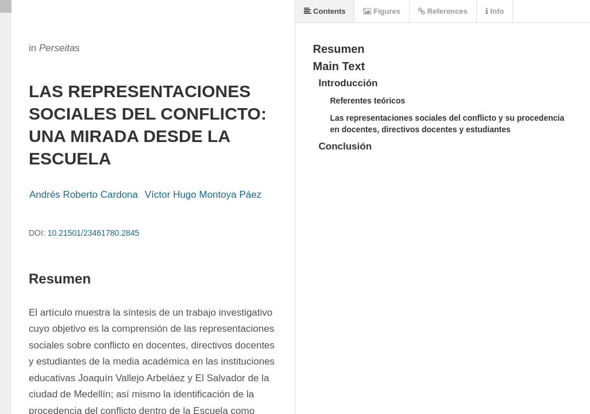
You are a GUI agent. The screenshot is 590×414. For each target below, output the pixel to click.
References (443, 11)
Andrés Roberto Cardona (83, 194)
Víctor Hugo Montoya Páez (203, 194)
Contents (325, 11)
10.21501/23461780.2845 (94, 232)
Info (494, 11)
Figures (381, 11)
